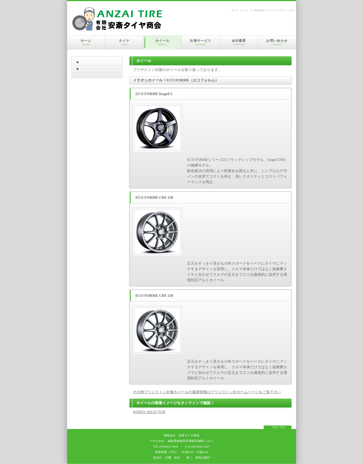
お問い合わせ (277, 42)
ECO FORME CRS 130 (154, 197)
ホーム (86, 42)
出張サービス (201, 42)
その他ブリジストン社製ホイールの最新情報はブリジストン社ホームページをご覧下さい (207, 392)
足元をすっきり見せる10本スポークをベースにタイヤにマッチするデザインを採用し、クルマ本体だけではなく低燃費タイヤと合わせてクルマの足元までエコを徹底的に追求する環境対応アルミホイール (237, 271)
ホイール (163, 42)
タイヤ (124, 42)
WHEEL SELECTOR (149, 412)
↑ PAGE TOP (277, 427)
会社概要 (239, 42)
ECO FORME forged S (153, 94)
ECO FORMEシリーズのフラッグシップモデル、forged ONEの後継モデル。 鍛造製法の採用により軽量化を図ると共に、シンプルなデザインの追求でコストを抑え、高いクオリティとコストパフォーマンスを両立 (237, 171)
